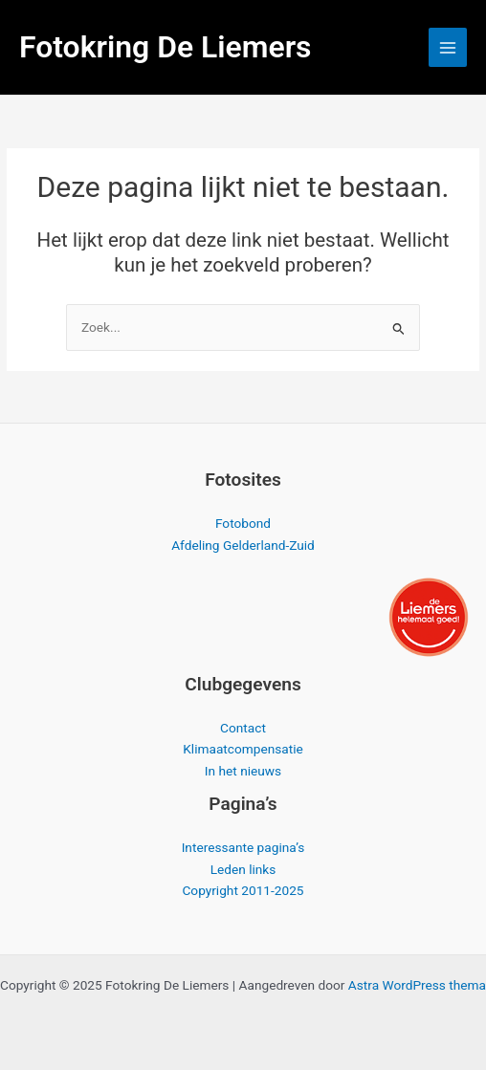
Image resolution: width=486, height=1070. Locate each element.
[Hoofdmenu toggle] (448, 47)
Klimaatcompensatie (243, 748)
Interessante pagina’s (243, 847)
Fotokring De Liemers (165, 47)
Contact (243, 727)
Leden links (243, 869)
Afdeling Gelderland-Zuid (243, 545)
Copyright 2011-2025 (242, 890)
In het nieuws (243, 770)
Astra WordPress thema (417, 985)
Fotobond (243, 523)
